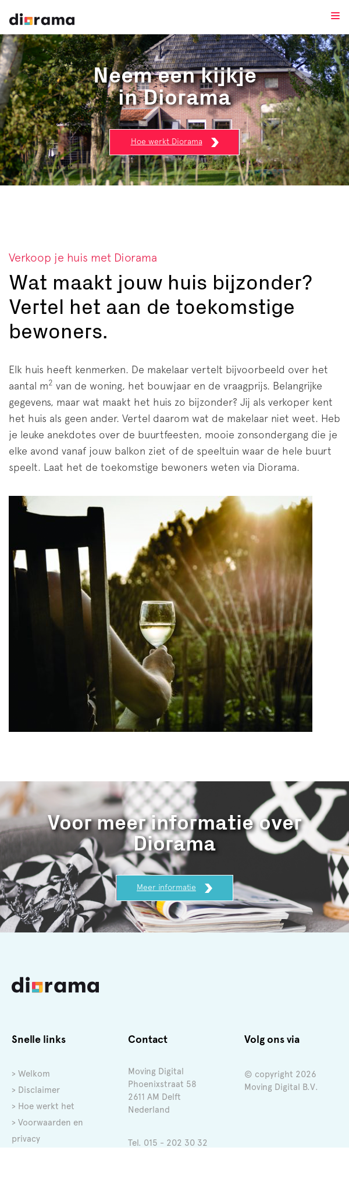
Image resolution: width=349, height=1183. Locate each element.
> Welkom (31, 1073)
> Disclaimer (36, 1090)
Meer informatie (174, 887)
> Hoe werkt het (43, 1106)
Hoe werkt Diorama (175, 142)
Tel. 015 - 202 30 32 (168, 1143)
